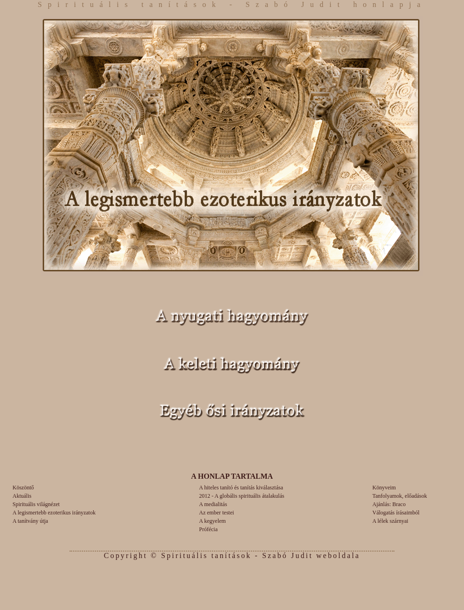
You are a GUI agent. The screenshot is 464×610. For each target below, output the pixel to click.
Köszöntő (23, 487)
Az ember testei (216, 512)
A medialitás (213, 504)
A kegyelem (212, 521)
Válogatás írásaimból (396, 512)
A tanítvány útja (30, 521)
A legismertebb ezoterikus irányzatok (54, 512)
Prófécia (208, 529)
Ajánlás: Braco (389, 504)
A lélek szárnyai (390, 521)
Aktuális (22, 496)
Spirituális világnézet (36, 504)
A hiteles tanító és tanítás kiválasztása (241, 487)
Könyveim (384, 487)
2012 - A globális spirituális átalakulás (241, 496)
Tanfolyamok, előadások (400, 496)
